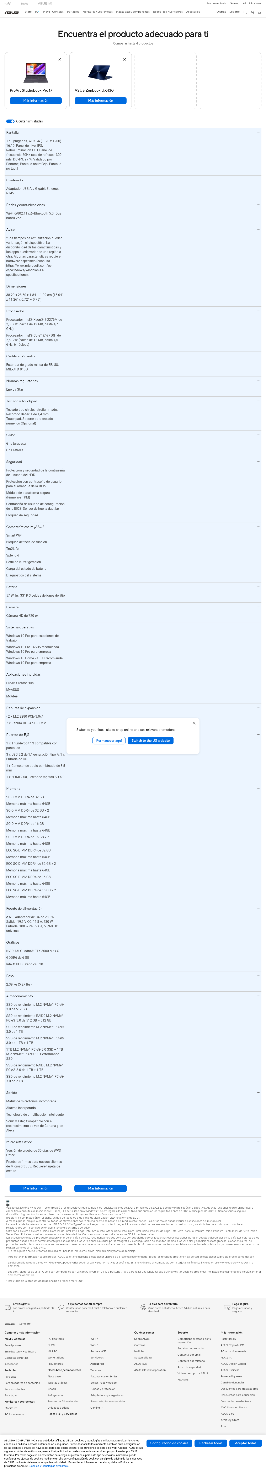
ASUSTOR (140, 1364)
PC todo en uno (14, 1414)
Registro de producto (190, 1348)
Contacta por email (189, 1354)
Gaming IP (96, 1407)
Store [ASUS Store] (28, 12)
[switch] (10, 121)
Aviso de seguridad (189, 1367)
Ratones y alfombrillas (103, 1376)
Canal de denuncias (232, 1382)
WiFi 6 (94, 1345)
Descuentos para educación (238, 1395)
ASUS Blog (227, 1413)
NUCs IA (226, 1357)
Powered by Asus (231, 1376)
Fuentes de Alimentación (63, 1401)
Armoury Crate (230, 1420)
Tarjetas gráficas (58, 1382)
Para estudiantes (15, 1389)
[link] (12, 12)
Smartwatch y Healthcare (20, 1351)
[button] (234, 3)
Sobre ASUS (142, 1339)
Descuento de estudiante (236, 1401)
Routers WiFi (98, 1351)
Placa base (54, 1376)
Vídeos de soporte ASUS (192, 1373)
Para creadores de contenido (22, 1383)
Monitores (11, 1408)
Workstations (56, 1357)
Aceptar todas (245, 1443)
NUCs (51, 1345)
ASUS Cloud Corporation (150, 1370)
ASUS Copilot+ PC (232, 1345)
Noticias (139, 1351)
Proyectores (55, 1364)
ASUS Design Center (233, 1364)
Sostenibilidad (143, 1357)
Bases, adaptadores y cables (107, 1401)
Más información (35, 101)
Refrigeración (56, 1395)
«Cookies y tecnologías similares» (48, 1465)
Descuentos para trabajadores (239, 1389)
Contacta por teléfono (191, 1361)
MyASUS (183, 1379)
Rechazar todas (210, 1443)
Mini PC (52, 1351)
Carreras (139, 1345)
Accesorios (11, 1364)
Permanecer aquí (109, 740)
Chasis (52, 1389)
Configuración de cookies (169, 1443)
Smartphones (13, 1345)
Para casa (10, 1376)
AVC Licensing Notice (234, 1407)
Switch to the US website (151, 740)
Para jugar (11, 1395)
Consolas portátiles (16, 1358)
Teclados (95, 1370)
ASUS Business (252, 3)
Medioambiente (216, 3)
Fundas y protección (102, 1389)
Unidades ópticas (58, 1407)
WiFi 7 (94, 1339)
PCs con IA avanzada (233, 1351)
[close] (194, 723)
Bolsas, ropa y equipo (103, 1382)
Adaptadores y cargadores (106, 1395)
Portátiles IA (228, 1339)
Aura (224, 1426)
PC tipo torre (56, 1339)
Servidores (97, 1357)
